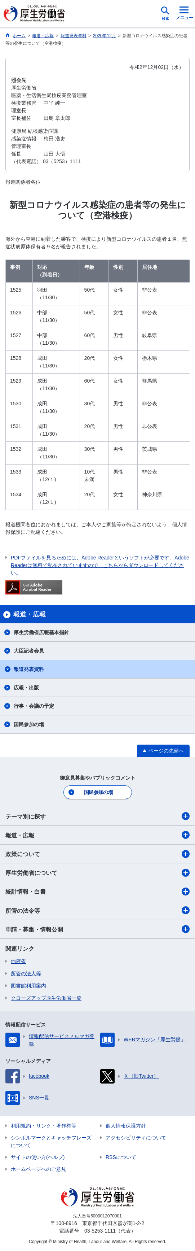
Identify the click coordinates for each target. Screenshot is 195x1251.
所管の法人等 (26, 973)
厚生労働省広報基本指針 (41, 632)
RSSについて (121, 1157)
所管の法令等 (97, 910)
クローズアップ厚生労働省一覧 (46, 998)
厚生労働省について (97, 873)
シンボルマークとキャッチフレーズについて (51, 1141)
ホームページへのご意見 (38, 1169)
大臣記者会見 (29, 651)
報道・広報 (97, 835)
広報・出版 (26, 687)
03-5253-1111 (100, 1231)
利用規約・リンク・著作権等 (43, 1126)
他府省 (18, 961)
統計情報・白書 (97, 891)
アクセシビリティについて (136, 1138)
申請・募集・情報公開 (97, 929)
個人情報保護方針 (126, 1126)
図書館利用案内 (28, 986)
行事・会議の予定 (34, 706)
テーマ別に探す (97, 816)
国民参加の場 (29, 724)
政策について (97, 854)
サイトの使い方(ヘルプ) (38, 1157)
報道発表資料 (29, 669)
